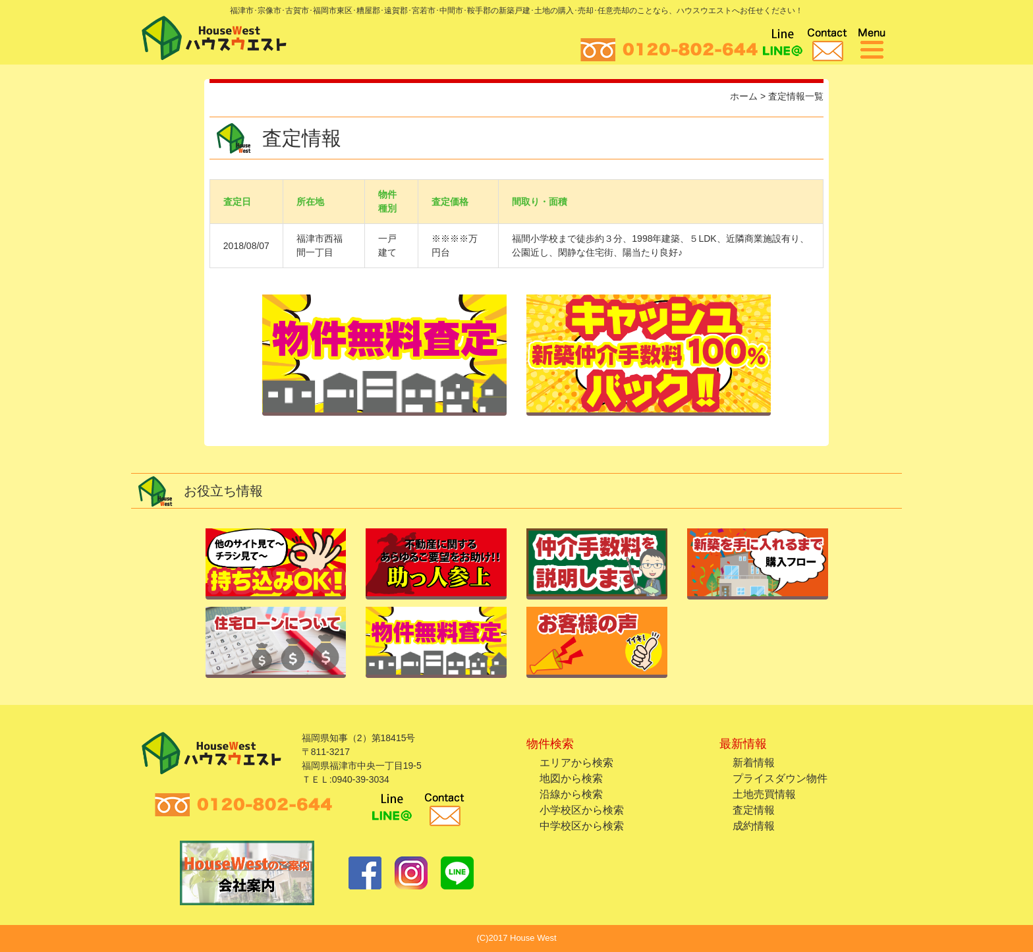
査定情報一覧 (796, 96)
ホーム (744, 96)
